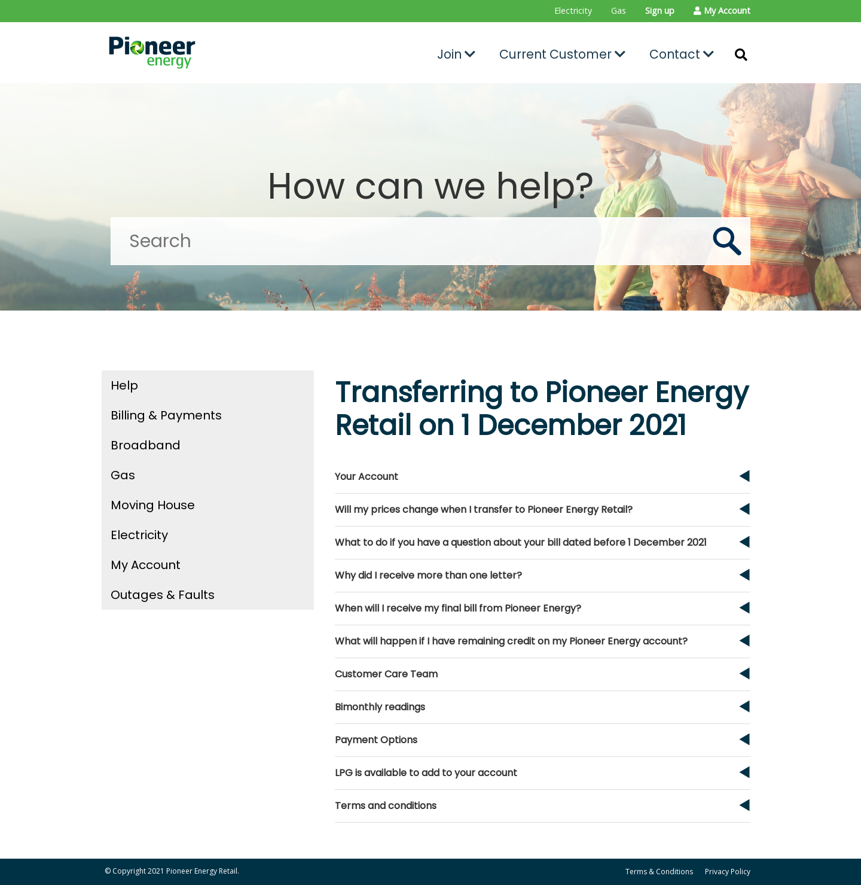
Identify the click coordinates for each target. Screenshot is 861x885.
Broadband (146, 445)
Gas (618, 10)
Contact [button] (681, 54)
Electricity (573, 10)
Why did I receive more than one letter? (428, 575)
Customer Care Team (386, 674)
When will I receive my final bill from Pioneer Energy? (458, 608)
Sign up (659, 10)
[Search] (430, 241)
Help (124, 385)
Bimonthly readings (380, 707)
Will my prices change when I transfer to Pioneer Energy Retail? (484, 509)
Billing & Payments (166, 415)
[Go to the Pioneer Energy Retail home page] (207, 52)
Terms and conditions (385, 806)
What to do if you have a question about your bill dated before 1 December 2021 (521, 542)
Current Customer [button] (562, 54)
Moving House (153, 505)
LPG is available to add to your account (426, 773)
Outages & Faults (163, 594)
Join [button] (456, 54)
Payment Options (376, 740)
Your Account (366, 476)
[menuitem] (573, 11)
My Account (146, 564)
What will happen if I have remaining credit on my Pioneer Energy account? (511, 641)
